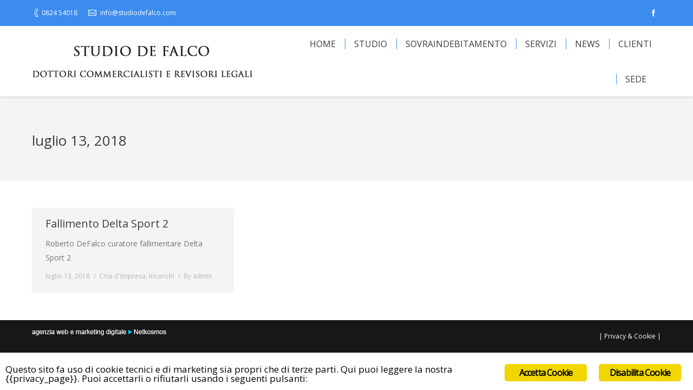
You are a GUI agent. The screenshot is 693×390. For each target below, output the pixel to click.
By (198, 276)
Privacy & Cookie (630, 336)
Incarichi (161, 276)
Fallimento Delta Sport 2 (106, 223)
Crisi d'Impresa (122, 276)
